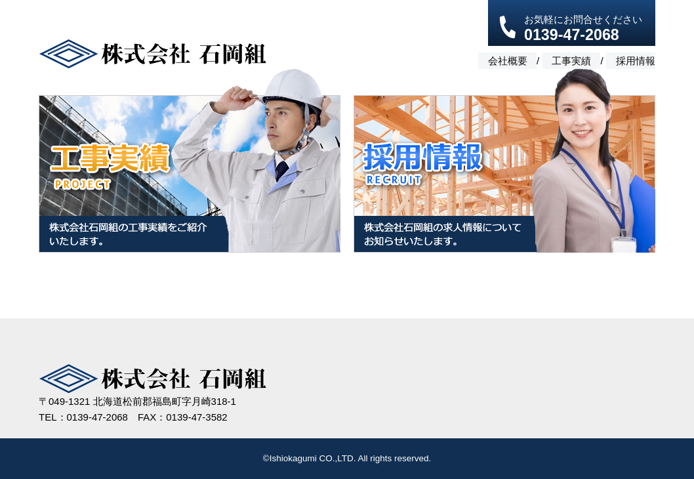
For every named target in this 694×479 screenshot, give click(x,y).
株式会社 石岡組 (152, 54)
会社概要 (506, 60)
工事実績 (571, 60)
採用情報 (635, 60)
